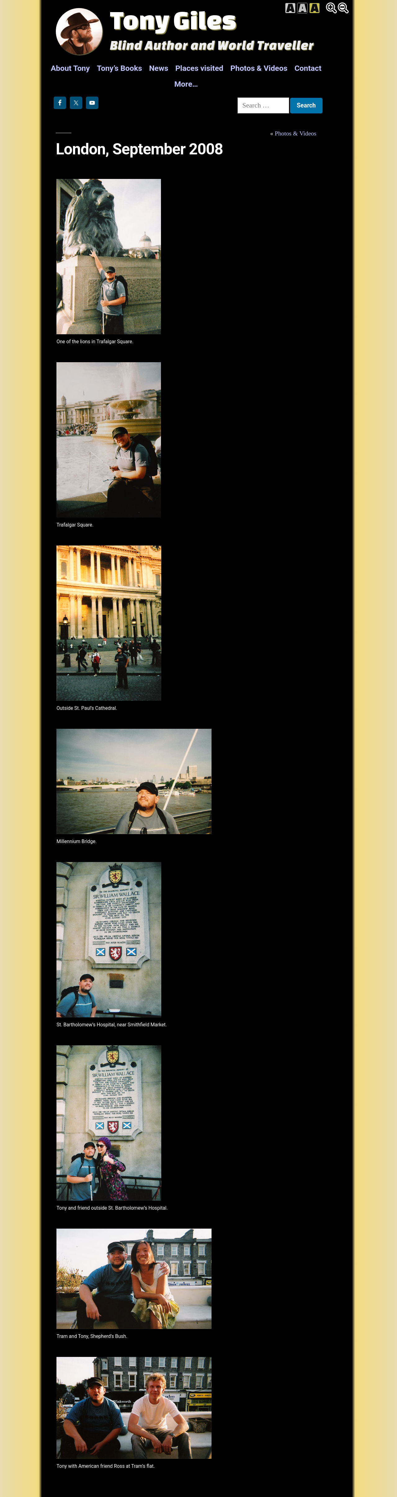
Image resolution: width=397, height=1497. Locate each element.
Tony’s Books (119, 68)
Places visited (199, 68)
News (158, 68)
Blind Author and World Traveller (212, 45)
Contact (307, 68)
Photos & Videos (259, 68)
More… (186, 84)
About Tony (70, 68)
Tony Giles (173, 19)
